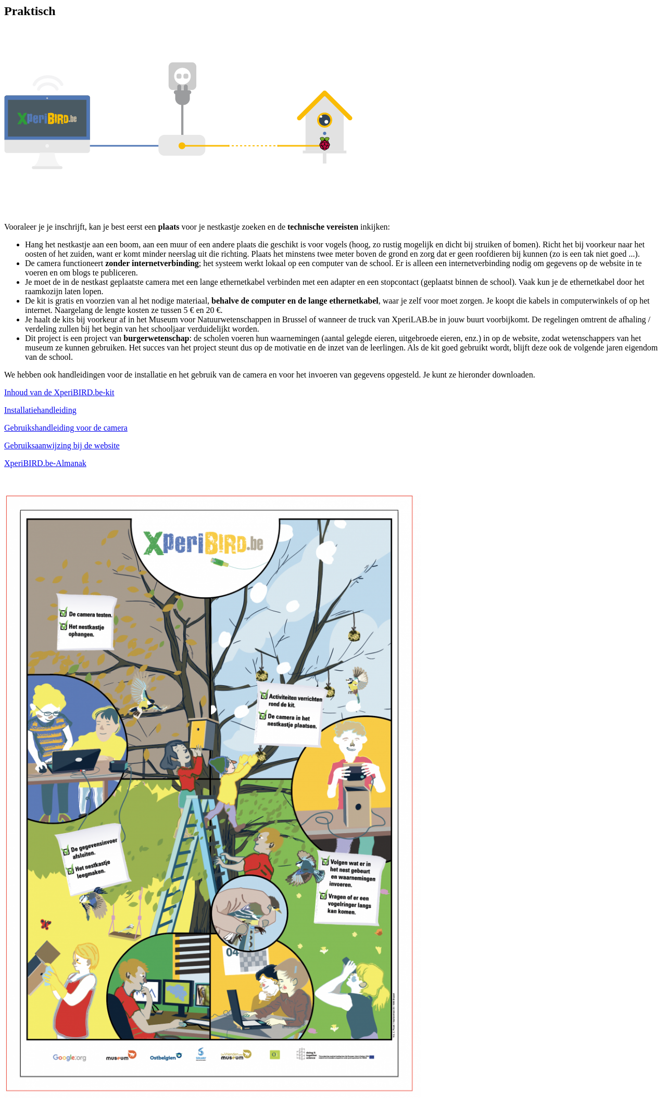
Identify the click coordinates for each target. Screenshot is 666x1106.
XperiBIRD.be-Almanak (45, 463)
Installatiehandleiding (40, 410)
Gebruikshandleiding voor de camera (66, 427)
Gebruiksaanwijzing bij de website (62, 445)
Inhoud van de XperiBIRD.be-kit (59, 392)
